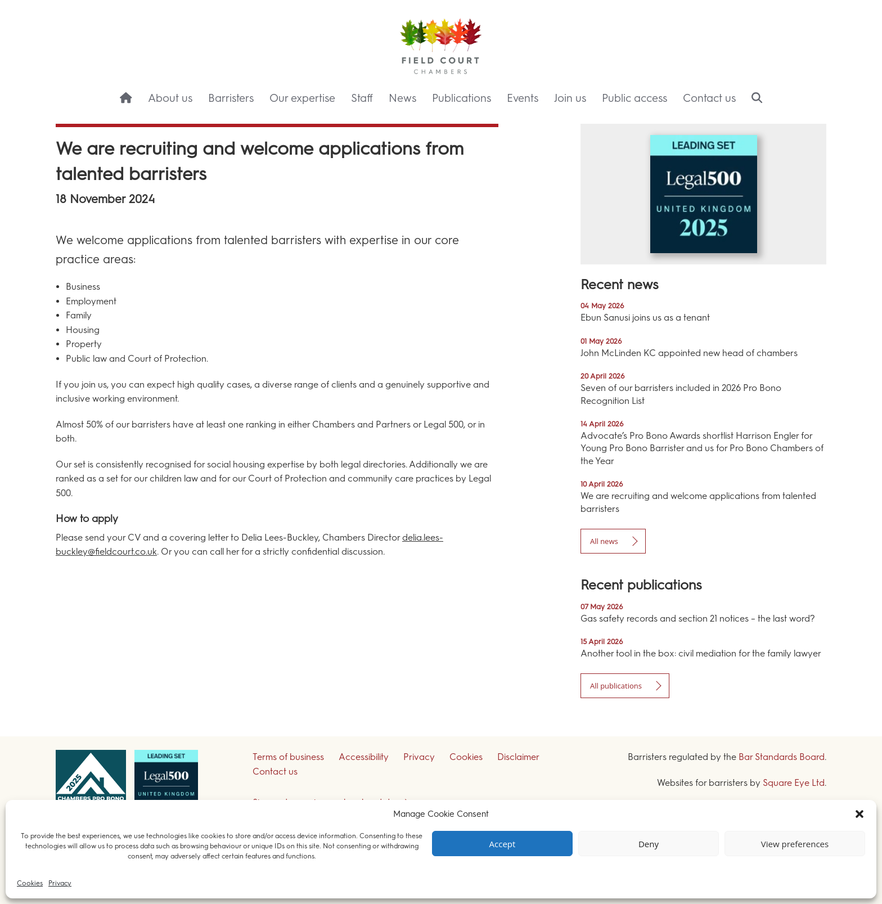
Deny (648, 843)
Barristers (231, 98)
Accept (502, 843)
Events (522, 98)
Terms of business (288, 757)
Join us (570, 98)
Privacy (59, 883)
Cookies (30, 883)
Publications (461, 98)
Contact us (709, 98)
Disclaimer (518, 757)
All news (604, 541)
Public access (634, 98)
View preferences (795, 843)
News (402, 98)
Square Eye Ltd (794, 782)
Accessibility (364, 757)
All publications (616, 686)
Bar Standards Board (782, 757)
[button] (859, 814)
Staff (362, 98)
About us (170, 98)
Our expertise (302, 98)
